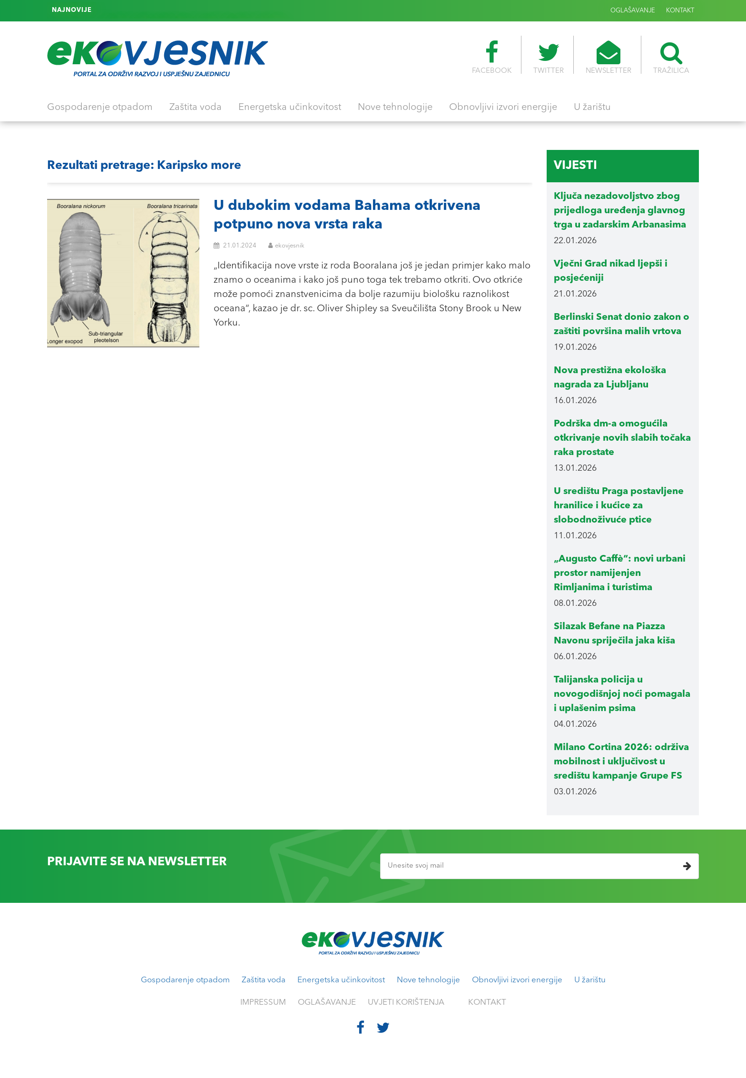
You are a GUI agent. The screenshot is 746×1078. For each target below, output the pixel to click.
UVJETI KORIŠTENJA (406, 1003)
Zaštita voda (195, 107)
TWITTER (548, 57)
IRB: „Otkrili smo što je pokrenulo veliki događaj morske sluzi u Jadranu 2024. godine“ (228, 10)
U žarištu (592, 107)
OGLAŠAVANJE (632, 11)
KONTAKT (680, 11)
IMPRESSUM (263, 1003)
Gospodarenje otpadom (100, 107)
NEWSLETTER (608, 57)
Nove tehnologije (395, 107)
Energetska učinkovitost (289, 107)
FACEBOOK (491, 57)
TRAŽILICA (671, 57)
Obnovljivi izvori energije (503, 107)
